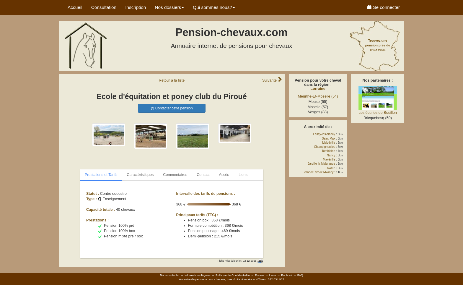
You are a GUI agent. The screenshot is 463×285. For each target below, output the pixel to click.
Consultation (104, 7)
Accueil (75, 7)
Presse (259, 275)
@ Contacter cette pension (172, 108)
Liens (272, 275)
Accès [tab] (224, 175)
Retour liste (172, 80)
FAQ (300, 275)
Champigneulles (324, 146)
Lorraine (317, 89)
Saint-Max (328, 138)
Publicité (286, 275)
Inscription (135, 7)
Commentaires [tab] (175, 175)
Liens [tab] (243, 175)
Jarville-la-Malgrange (321, 163)
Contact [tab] (203, 175)
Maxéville (329, 159)
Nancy (331, 155)
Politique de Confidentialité (233, 275)
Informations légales (198, 275)
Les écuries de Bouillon (377, 113)
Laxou (329, 168)
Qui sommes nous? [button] (214, 7)
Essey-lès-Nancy (324, 134)
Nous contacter (170, 275)
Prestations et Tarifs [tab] (101, 175)
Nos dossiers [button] (169, 7)
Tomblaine (328, 151)
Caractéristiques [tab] (140, 175)
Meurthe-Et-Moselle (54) (318, 96)
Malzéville (328, 142)
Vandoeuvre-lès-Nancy (319, 172)
